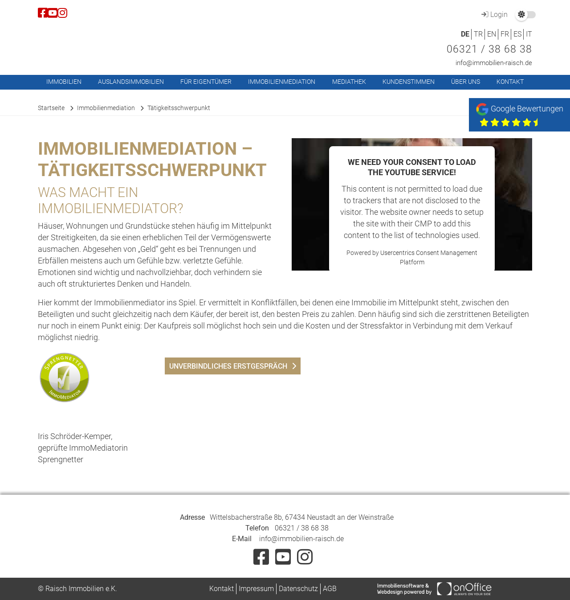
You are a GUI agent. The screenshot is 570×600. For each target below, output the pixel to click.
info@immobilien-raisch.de (494, 63)
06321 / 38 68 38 (489, 49)
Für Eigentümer (206, 81)
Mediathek (349, 81)
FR (505, 34)
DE (465, 34)
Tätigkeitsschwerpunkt (178, 107)
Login (493, 14)
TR (478, 34)
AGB (330, 588)
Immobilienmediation (281, 81)
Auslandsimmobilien (131, 81)
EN (491, 34)
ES (517, 34)
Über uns (465, 81)
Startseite (51, 107)
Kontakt (510, 81)
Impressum (256, 588)
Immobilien (63, 81)
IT (529, 34)
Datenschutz (298, 588)
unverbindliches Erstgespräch (228, 366)
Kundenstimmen (409, 81)
